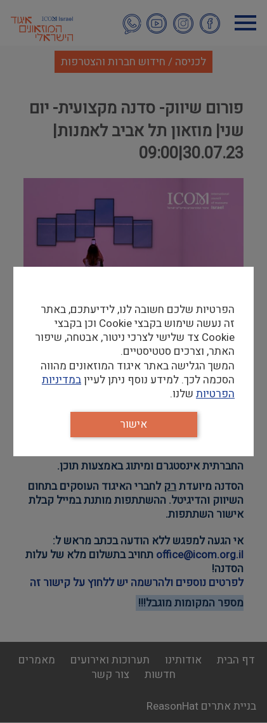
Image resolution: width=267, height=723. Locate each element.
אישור (133, 424)
